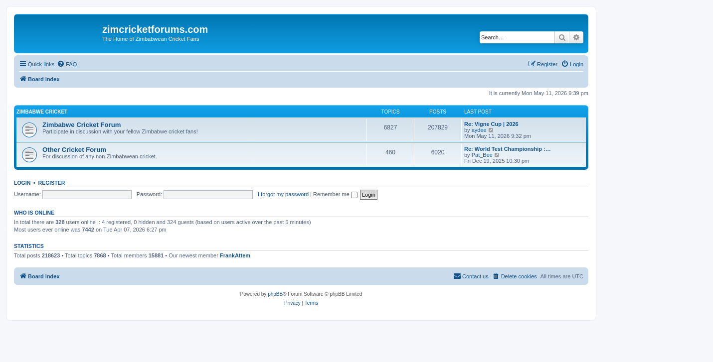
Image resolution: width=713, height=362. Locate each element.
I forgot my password (283, 194)
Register (51, 183)
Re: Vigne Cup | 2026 (491, 124)
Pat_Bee (482, 155)
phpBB (275, 294)
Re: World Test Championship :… (507, 149)
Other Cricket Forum (74, 149)
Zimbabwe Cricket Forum (81, 124)
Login (22, 183)
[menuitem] (67, 64)
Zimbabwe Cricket (41, 112)
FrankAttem (235, 255)
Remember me (335, 194)
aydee (479, 130)
